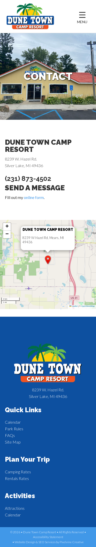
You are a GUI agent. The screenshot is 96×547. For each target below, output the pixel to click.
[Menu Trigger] (82, 18)
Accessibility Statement (48, 537)
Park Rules (14, 428)
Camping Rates (18, 471)
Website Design (25, 542)
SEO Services (47, 542)
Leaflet (73, 306)
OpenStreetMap (88, 306)
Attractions (15, 508)
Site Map (13, 441)
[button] (48, 259)
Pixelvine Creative (72, 542)
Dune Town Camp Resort (30, 16)
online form (34, 197)
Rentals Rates (17, 478)
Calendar (13, 422)
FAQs (10, 435)
